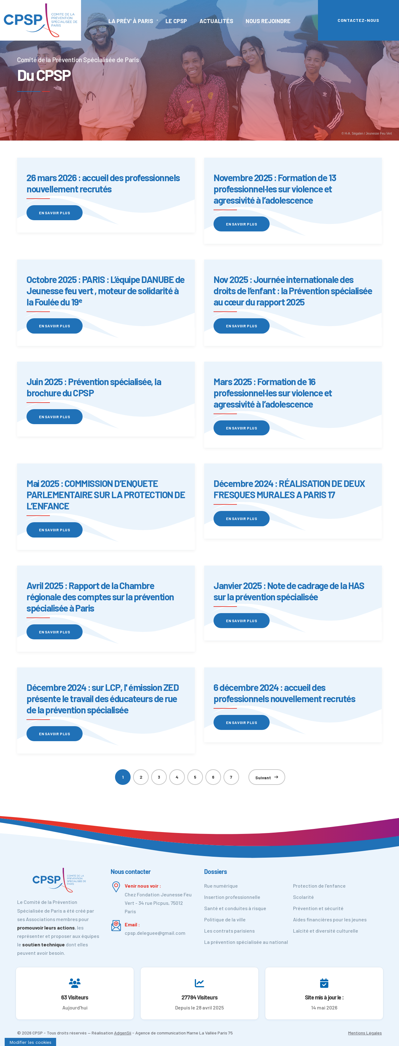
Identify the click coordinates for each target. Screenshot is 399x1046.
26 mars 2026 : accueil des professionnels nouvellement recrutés (103, 183)
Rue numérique (221, 886)
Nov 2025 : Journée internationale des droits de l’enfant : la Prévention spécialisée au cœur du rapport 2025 (293, 290)
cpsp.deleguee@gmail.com (155, 933)
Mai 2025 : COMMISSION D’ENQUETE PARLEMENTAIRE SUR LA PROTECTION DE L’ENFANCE (105, 494)
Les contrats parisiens (229, 931)
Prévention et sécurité (318, 908)
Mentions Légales (365, 1032)
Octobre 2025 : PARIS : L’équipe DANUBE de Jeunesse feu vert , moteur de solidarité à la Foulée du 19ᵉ (105, 290)
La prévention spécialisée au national (246, 942)
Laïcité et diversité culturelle (325, 931)
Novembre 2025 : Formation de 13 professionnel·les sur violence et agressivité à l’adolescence (275, 189)
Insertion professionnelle (232, 897)
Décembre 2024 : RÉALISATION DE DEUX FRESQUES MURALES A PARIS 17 (289, 489)
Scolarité (303, 897)
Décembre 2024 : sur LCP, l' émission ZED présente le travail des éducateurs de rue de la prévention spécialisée (102, 698)
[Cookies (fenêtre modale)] (30, 1042)
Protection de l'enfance (319, 886)
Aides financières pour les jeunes (330, 919)
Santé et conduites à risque (235, 908)
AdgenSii (122, 1032)
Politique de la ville (225, 919)
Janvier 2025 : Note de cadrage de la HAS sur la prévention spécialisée (289, 591)
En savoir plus (54, 213)
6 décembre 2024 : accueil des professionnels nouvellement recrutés (284, 693)
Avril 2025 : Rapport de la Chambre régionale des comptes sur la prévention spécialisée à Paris (100, 596)
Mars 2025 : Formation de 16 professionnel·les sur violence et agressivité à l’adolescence (273, 392)
